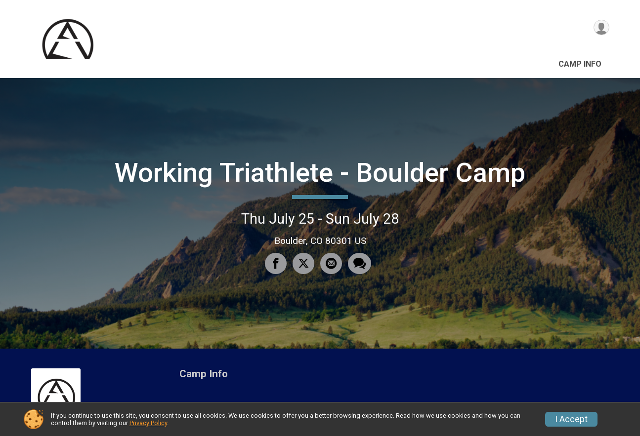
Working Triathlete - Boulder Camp (320, 172)
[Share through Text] (357, 264)
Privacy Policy (148, 423)
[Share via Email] (330, 264)
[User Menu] (600, 29)
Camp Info (579, 64)
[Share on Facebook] (277, 264)
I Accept (571, 419)
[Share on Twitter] (303, 264)
